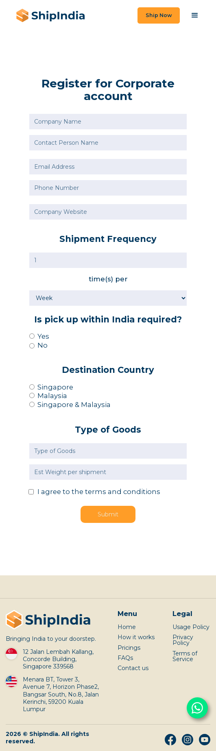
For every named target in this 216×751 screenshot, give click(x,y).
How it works (136, 637)
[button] (195, 15)
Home (127, 627)
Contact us (133, 668)
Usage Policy (190, 627)
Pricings (129, 648)
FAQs (125, 658)
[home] (48, 16)
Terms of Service (184, 656)
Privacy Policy (182, 640)
